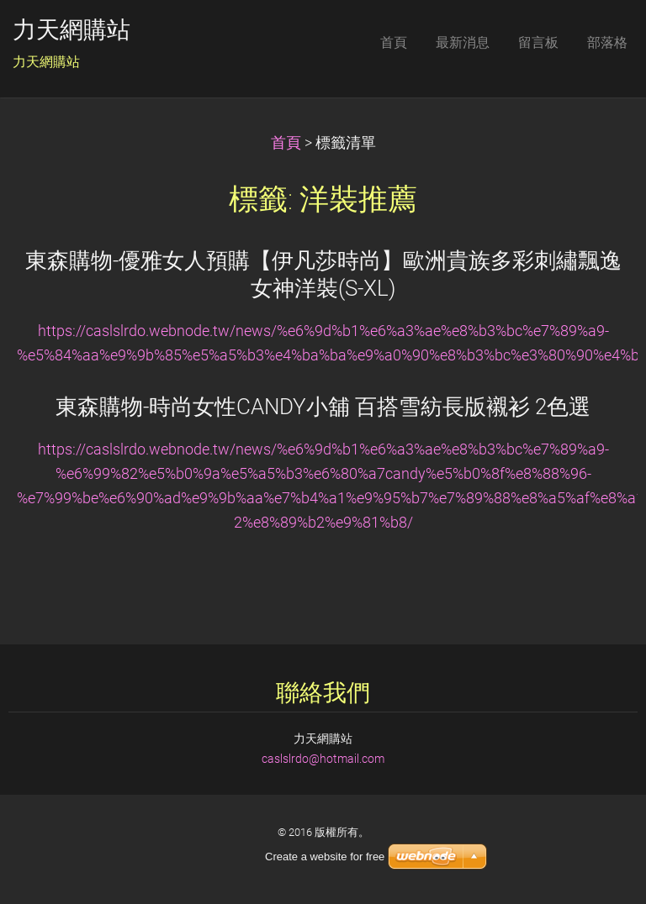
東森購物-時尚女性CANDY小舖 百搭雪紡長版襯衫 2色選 (323, 406)
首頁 (286, 142)
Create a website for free (324, 856)
